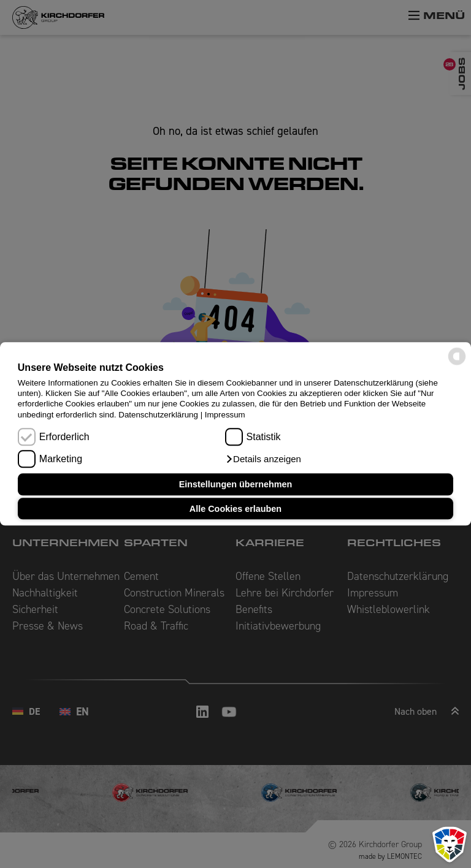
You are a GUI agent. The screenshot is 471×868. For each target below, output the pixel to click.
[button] (263, 460)
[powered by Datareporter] (457, 364)
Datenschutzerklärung (158, 414)
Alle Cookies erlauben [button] (235, 509)
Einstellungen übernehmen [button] (236, 484)
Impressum (225, 414)
